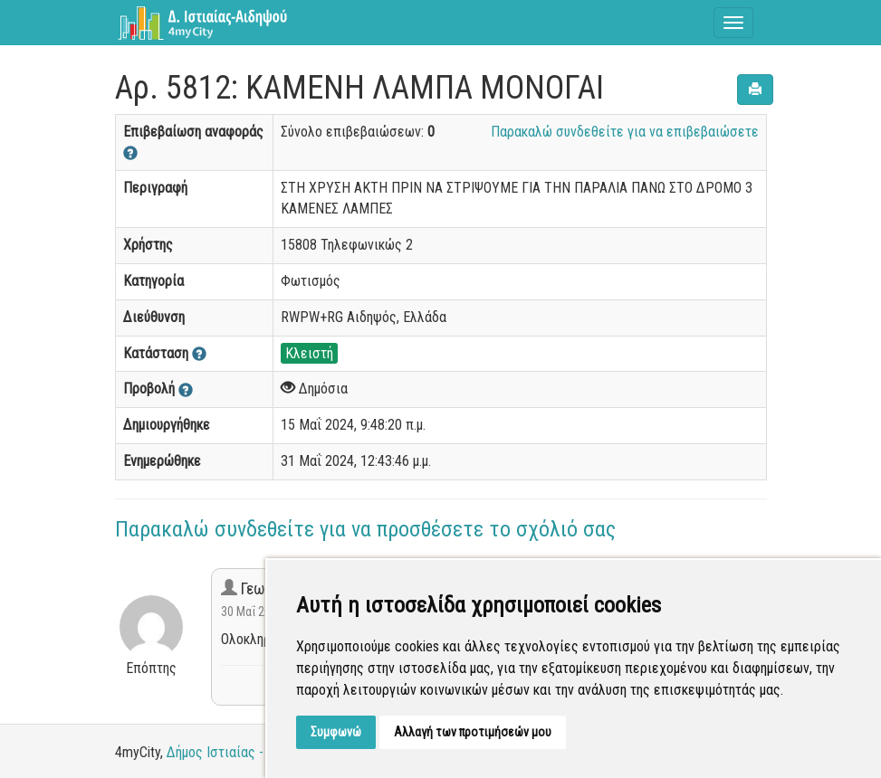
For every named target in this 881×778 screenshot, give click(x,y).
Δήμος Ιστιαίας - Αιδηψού (241, 752)
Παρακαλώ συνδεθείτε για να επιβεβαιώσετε (625, 131)
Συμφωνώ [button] (336, 732)
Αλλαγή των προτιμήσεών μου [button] (472, 732)
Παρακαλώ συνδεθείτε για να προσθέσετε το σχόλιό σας (365, 529)
